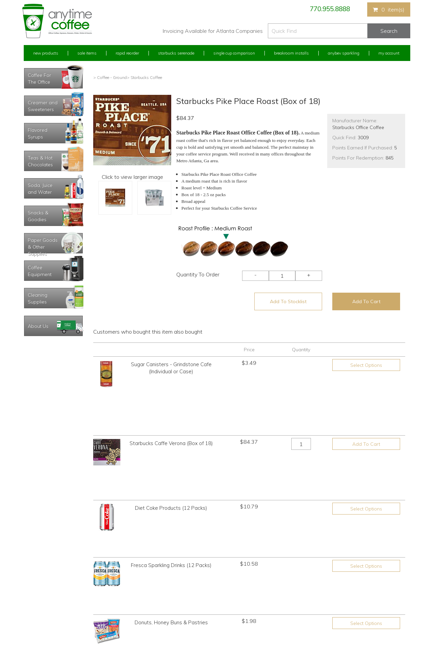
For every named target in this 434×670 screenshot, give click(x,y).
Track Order (34, 639)
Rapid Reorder (127, 53)
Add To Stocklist (288, 301)
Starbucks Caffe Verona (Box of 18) (171, 398)
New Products (45, 53)
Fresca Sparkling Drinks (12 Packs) (171, 466)
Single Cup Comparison (234, 53)
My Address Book (40, 614)
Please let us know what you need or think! (269, 607)
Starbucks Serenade (176, 53)
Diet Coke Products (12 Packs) (171, 432)
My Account (388, 53)
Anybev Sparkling (343, 53)
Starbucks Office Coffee (358, 127)
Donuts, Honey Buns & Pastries (171, 499)
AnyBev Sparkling (136, 639)
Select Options (366, 365)
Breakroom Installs (291, 53)
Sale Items (87, 53)
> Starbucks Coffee (144, 77)
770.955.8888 (330, 9)
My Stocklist (35, 626)
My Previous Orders (42, 601)
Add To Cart (366, 301)
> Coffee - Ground (110, 77)
